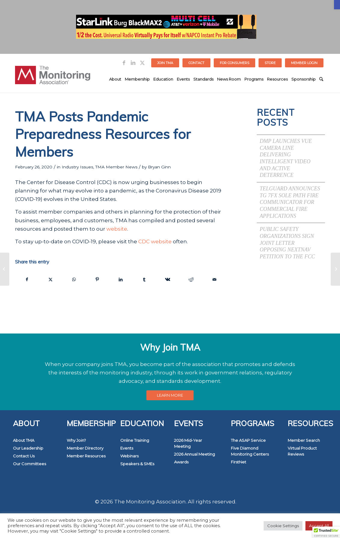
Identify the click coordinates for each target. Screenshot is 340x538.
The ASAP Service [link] (248, 440)
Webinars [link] (129, 455)
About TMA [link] (23, 440)
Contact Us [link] (24, 455)
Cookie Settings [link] (283, 525)
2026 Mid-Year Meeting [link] (188, 443)
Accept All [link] (319, 525)
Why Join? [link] (76, 440)
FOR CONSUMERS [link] (234, 63)
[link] (337, 4)
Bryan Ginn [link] (159, 166)
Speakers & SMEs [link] (137, 463)
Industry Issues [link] (77, 166)
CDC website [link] (155, 241)
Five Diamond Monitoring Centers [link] (250, 451)
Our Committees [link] (29, 463)
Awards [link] (181, 462)
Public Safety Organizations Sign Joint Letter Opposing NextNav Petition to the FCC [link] (287, 243)
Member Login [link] (304, 63)
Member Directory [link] (85, 448)
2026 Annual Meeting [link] (194, 454)
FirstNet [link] (238, 462)
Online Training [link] (134, 440)
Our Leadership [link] (28, 448)
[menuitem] (165, 62)
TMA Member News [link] (116, 166)
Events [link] (126, 448)
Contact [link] (196, 63)
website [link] (116, 229)
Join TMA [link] (165, 63)
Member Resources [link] (86, 455)
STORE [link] (270, 63)
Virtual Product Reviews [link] (302, 451)
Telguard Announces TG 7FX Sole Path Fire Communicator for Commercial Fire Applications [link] (290, 202)
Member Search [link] (304, 440)
